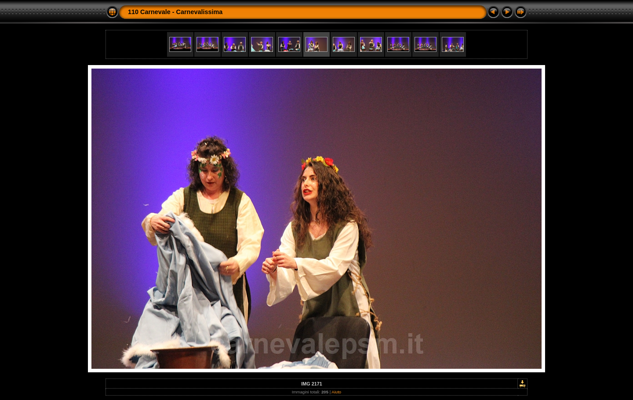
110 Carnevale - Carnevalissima (175, 11)
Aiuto (336, 391)
